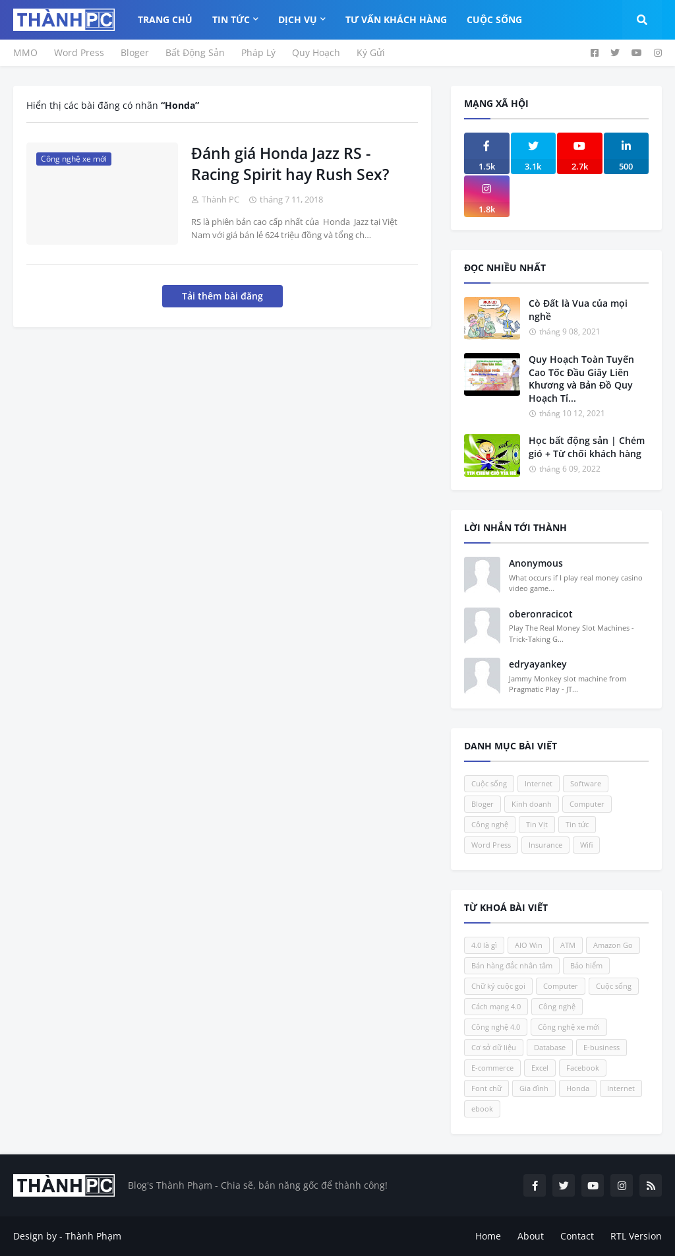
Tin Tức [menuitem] (231, 19)
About (530, 1236)
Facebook (582, 1068)
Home (488, 1236)
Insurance (545, 845)
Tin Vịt (537, 824)
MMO (25, 52)
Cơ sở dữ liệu (493, 1047)
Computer (587, 804)
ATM (567, 945)
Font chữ (486, 1088)
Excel (539, 1068)
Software (585, 783)
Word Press (79, 52)
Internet (538, 783)
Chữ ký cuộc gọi (498, 986)
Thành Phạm (93, 1236)
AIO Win (529, 945)
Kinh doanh (532, 804)
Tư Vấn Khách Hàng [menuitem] (396, 19)
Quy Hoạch (316, 52)
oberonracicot (541, 614)
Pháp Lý (258, 52)
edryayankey (538, 664)
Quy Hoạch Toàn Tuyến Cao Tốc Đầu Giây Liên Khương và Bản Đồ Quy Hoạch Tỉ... (581, 378)
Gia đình (533, 1088)
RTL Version (636, 1236)
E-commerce (492, 1068)
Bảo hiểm (586, 965)
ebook (482, 1109)
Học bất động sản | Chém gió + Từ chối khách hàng (587, 447)
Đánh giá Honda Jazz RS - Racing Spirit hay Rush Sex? (290, 163)
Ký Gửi (371, 52)
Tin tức (577, 824)
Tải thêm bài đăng (222, 296)
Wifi (586, 845)
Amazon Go (613, 945)
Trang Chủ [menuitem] (165, 19)
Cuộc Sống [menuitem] (494, 19)
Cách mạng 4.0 (496, 1006)
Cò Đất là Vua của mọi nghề (578, 310)
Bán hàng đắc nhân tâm (511, 965)
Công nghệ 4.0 (495, 1027)
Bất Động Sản (195, 52)
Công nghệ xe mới (569, 1027)
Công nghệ (489, 824)
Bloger (135, 52)
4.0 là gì (484, 945)
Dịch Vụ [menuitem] (297, 19)
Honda (577, 1088)
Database (550, 1047)
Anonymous (536, 563)
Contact (577, 1236)
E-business (601, 1047)
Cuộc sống (489, 783)
